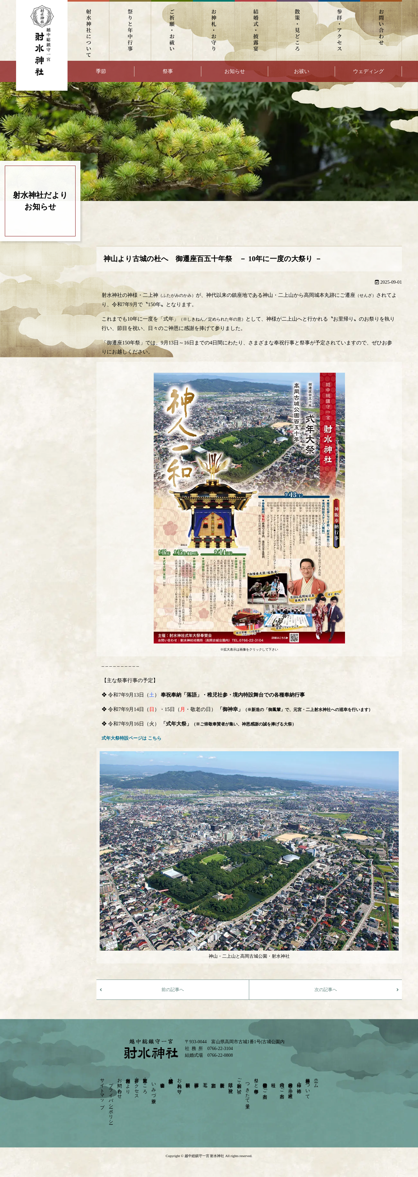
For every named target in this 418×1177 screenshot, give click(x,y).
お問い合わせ (381, 30)
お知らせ (234, 71)
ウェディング (368, 71)
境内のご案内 (281, 1085)
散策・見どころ (297, 30)
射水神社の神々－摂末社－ (290, 1087)
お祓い (301, 71)
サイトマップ (102, 1091)
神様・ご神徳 (299, 1083)
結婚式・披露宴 (256, 30)
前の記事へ (172, 989)
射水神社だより (128, 1083)
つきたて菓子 (247, 1090)
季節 (101, 71)
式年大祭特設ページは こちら (131, 738)
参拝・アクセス (339, 30)
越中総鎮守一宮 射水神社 (204, 1156)
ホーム (316, 1080)
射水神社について (88, 30)
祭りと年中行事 (130, 30)
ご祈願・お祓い (172, 30)
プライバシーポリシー (110, 1101)
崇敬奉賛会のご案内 (264, 1085)
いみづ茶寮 (153, 1088)
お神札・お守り (214, 30)
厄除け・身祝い (230, 1085)
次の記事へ (325, 989)
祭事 (168, 71)
